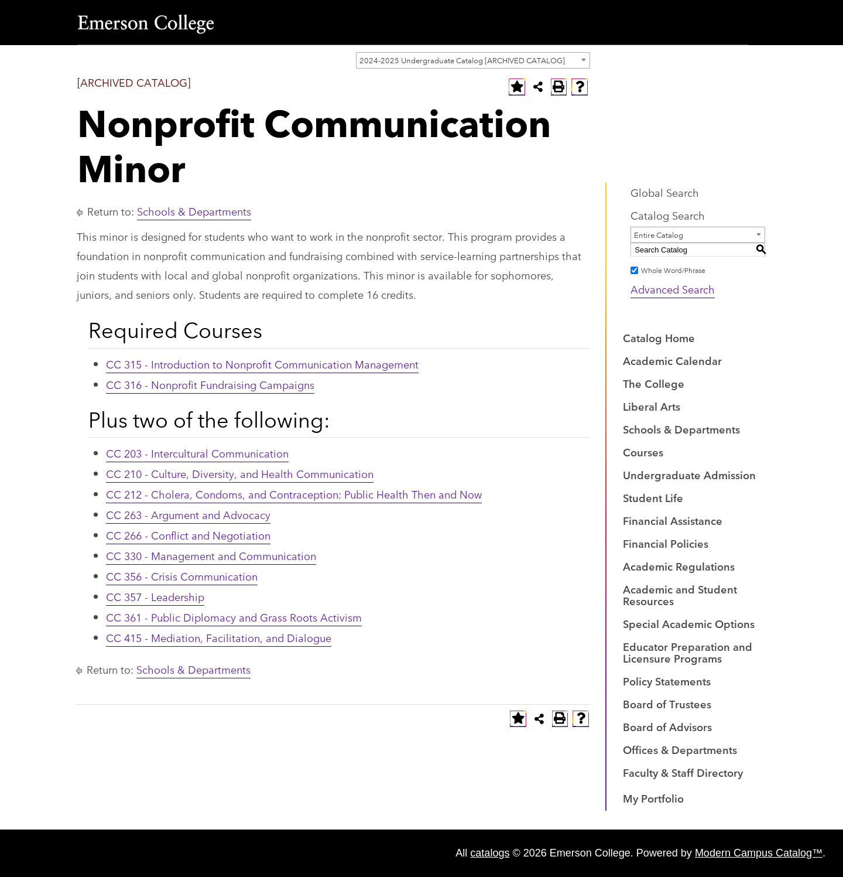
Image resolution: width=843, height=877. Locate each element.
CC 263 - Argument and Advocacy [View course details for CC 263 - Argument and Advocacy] (188, 514)
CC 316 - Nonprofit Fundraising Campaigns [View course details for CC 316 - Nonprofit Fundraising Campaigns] (210, 384)
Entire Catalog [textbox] (658, 234)
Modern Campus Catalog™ (759, 853)
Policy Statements (667, 680)
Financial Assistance (672, 520)
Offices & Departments (680, 749)
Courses (643, 451)
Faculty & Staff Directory (683, 772)
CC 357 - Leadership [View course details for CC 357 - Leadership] (155, 596)
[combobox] (473, 60)
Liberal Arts (651, 406)
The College (653, 383)
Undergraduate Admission (689, 474)
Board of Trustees (667, 703)
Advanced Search (672, 288)
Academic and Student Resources (680, 594)
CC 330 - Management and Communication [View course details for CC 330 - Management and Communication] (211, 555)
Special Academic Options (689, 623)
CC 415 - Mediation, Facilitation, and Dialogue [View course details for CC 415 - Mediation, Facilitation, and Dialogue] (218, 637)
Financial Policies (665, 543)
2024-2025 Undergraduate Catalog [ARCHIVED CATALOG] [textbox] (462, 59)
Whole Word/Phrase (673, 270)
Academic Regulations (679, 566)
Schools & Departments (194, 211)
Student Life (653, 497)
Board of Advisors (667, 726)
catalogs (489, 853)
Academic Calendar (672, 360)
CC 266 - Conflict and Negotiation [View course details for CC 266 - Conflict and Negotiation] (188, 534)
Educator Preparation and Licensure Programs (687, 652)
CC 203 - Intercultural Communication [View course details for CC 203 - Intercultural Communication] (197, 452)
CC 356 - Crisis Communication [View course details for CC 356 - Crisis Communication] (182, 575)
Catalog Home (659, 337)
